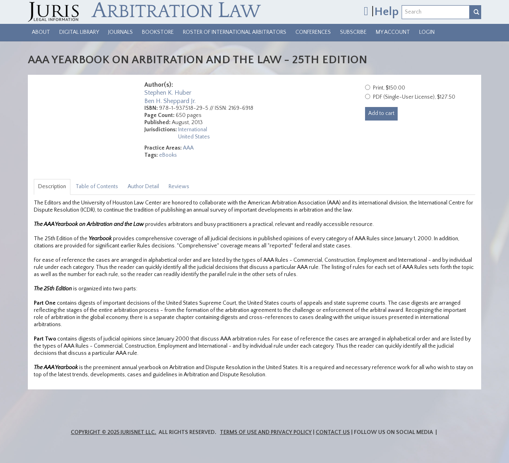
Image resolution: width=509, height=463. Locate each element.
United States (194, 137)
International (192, 129)
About (41, 32)
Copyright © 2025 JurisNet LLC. (113, 432)
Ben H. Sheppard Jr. (170, 101)
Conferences (313, 32)
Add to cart (381, 113)
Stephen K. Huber (167, 92)
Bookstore (158, 32)
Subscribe (353, 32)
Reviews (179, 186)
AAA (188, 148)
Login (427, 32)
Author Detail (143, 186)
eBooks (168, 155)
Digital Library (79, 32)
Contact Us (333, 432)
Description (52, 186)
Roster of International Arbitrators (234, 32)
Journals (120, 32)
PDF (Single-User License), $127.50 (414, 97)
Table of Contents (97, 186)
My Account (393, 32)
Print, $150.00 (389, 88)
